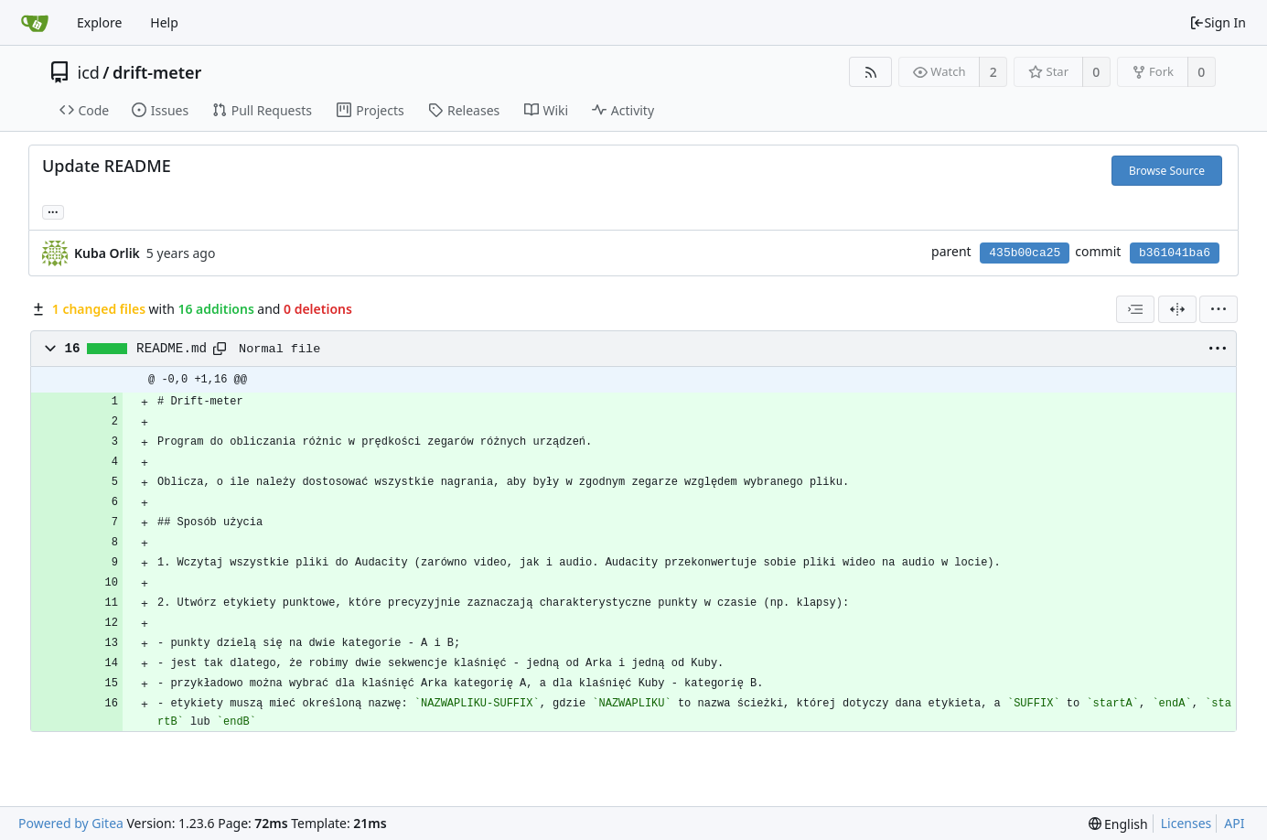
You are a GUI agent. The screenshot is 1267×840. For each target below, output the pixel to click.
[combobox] (1135, 309)
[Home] (34, 22)
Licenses (1186, 823)
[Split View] (1177, 309)
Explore (99, 22)
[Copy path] (219, 348)
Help (164, 22)
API (1234, 823)
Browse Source (1167, 170)
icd (89, 72)
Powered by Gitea (70, 823)
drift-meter (157, 72)
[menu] (1218, 309)
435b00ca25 (1024, 253)
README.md (171, 348)
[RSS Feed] (870, 72)
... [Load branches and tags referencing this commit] (53, 211)
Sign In (1217, 22)
